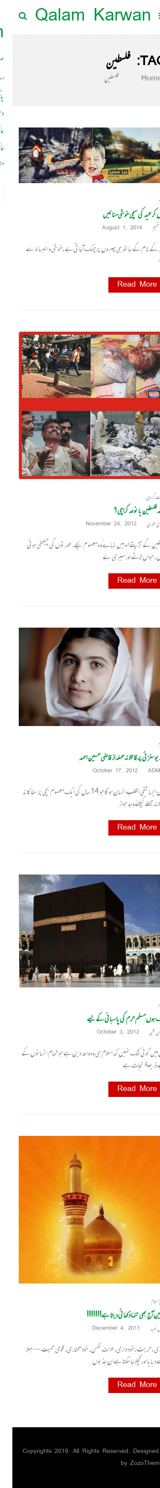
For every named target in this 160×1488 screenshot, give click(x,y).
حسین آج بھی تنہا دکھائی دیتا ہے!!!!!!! (114, 1315)
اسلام (149, 201)
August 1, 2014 (113, 228)
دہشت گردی (144, 497)
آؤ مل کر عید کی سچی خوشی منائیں (122, 214)
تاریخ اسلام (146, 1301)
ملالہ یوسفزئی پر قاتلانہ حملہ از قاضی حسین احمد (110, 757)
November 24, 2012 (101, 524)
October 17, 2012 (105, 771)
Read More (125, 285)
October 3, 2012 (108, 1032)
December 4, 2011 (107, 1329)
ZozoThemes (136, 1463)
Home (134, 79)
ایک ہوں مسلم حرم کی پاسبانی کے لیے (114, 1019)
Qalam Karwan (81, 17)
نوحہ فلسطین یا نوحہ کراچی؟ (128, 510)
